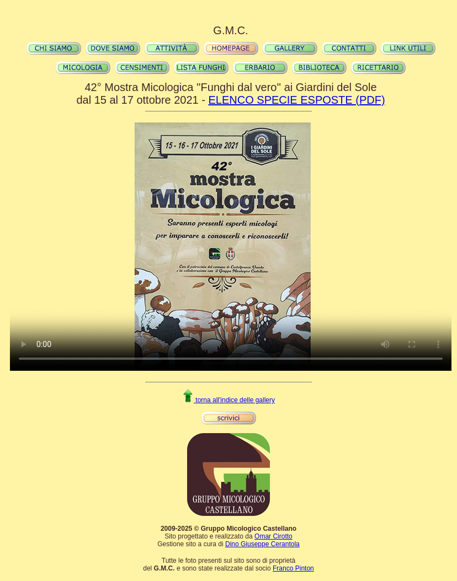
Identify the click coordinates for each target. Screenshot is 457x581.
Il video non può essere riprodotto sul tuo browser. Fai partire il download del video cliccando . (230, 246)
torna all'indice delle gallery (228, 400)
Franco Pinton (293, 568)
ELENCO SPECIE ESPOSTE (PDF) (296, 100)
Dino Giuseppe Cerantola (262, 544)
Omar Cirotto (273, 536)
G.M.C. (230, 30)
